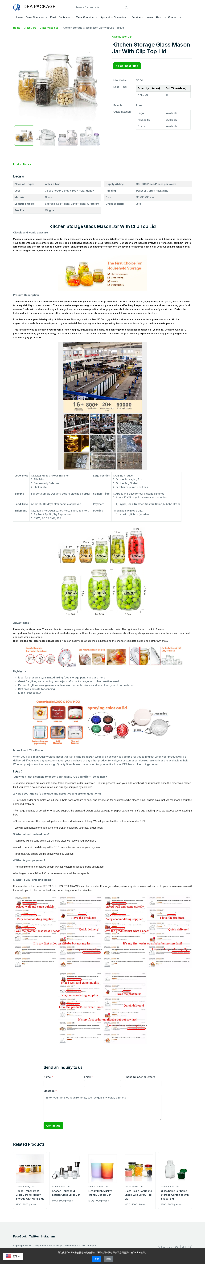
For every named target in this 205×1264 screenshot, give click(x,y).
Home (19, 17)
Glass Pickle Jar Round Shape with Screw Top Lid (138, 1194)
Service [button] (136, 17)
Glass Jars (30, 27)
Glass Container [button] (35, 17)
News (150, 17)
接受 (96, 1258)
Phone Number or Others (140, 1077)
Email (88, 1077)
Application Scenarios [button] (113, 17)
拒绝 (108, 1258)
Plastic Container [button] (60, 17)
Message (50, 1090)
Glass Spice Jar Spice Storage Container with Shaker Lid (175, 1194)
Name (48, 1077)
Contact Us (53, 1125)
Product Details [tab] (22, 164)
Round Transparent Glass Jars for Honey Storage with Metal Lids (30, 1194)
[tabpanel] (102, 612)
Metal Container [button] (85, 17)
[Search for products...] (97, 7)
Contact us (174, 17)
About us (161, 17)
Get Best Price (127, 65)
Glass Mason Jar (49, 27)
